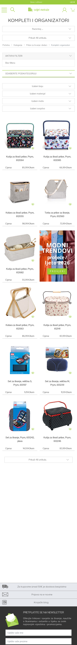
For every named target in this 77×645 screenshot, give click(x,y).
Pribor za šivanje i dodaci (36, 45)
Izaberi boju (37, 86)
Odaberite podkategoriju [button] (38, 74)
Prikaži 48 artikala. (38, 37)
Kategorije (18, 45)
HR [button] (72, 2)
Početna (6, 45)
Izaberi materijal (37, 93)
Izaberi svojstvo (37, 108)
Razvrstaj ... (37, 28)
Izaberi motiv (37, 101)
